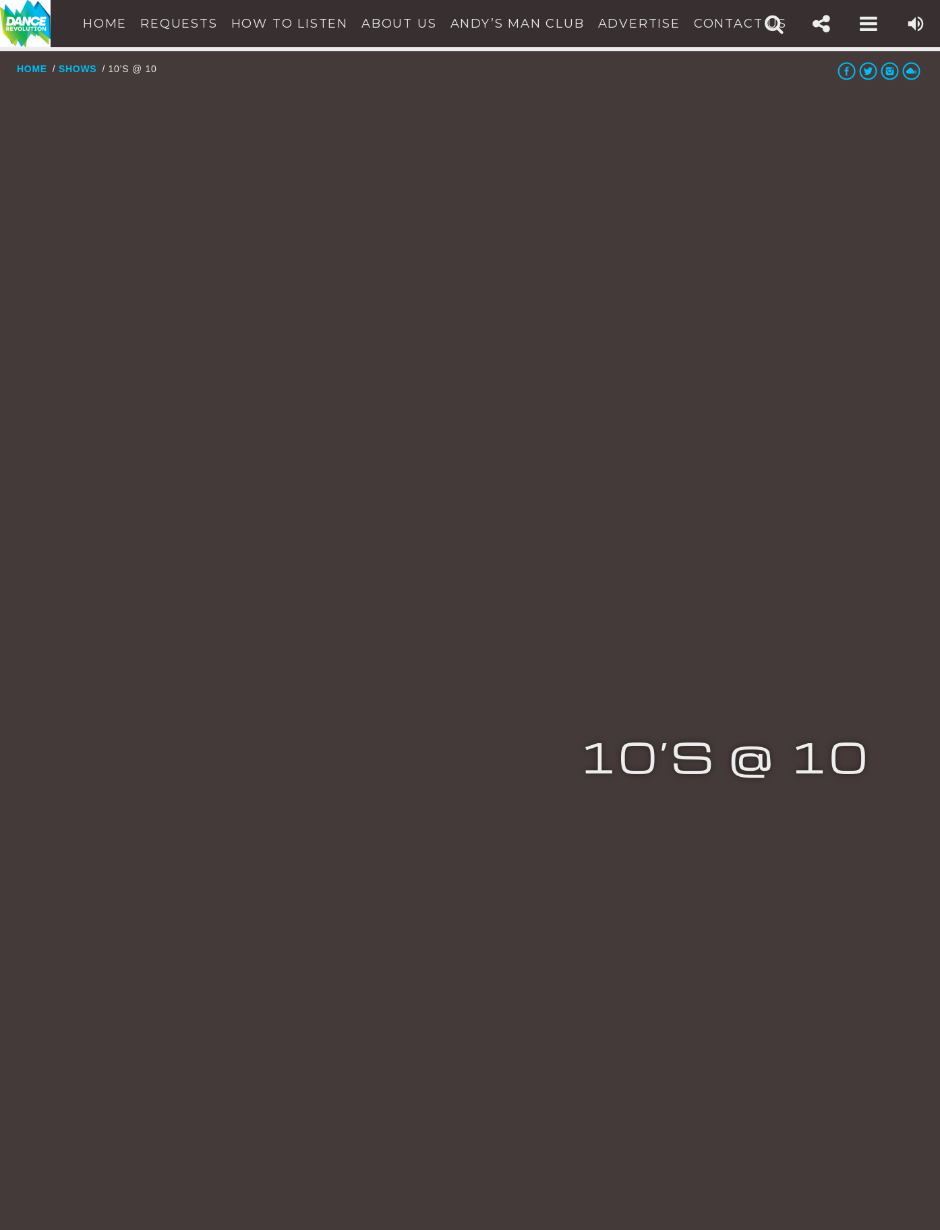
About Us (398, 23)
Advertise (639, 23)
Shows (77, 68)
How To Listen (289, 23)
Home (105, 23)
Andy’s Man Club (517, 23)
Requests (178, 23)
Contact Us (740, 23)
